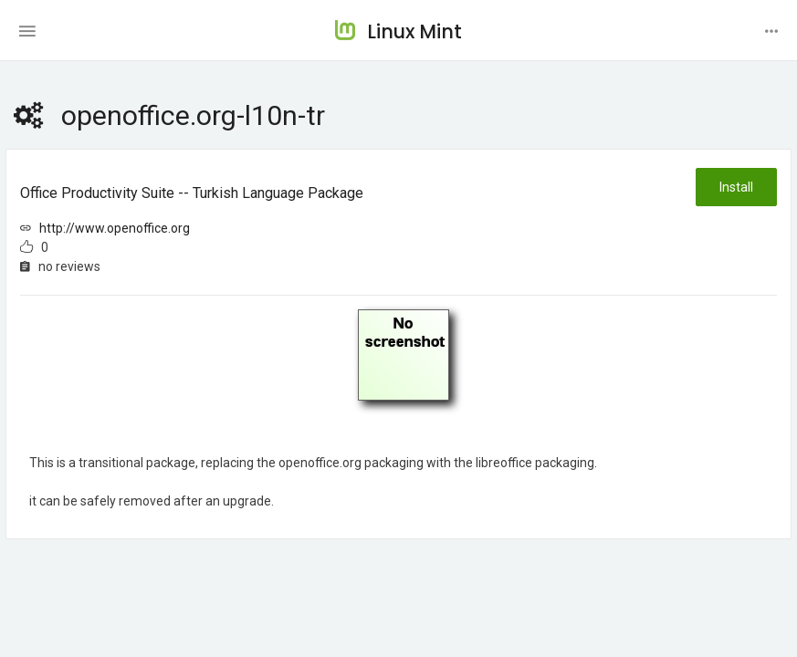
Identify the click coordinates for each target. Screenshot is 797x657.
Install (736, 187)
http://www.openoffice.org (114, 228)
